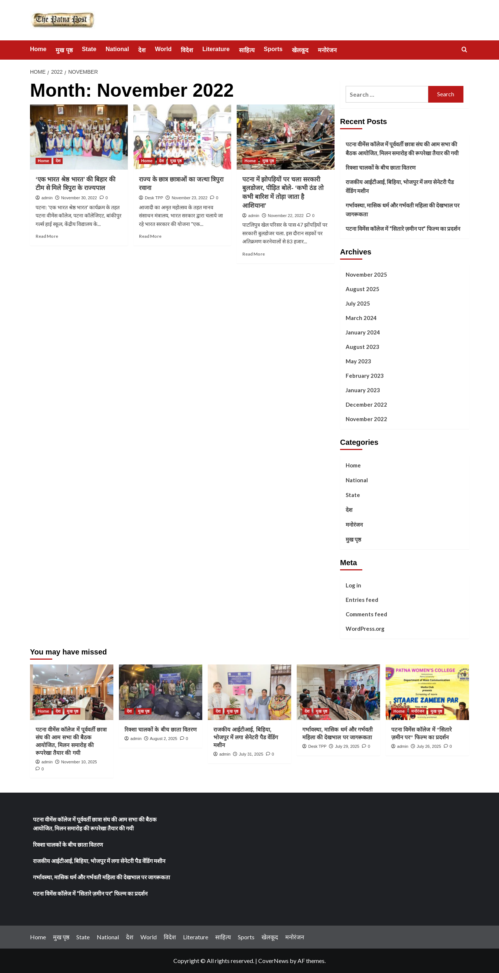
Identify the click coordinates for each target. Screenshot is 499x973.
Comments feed (366, 614)
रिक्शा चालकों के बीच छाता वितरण (381, 167)
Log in (353, 585)
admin (47, 198)
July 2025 (358, 303)
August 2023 (362, 346)
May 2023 (358, 361)
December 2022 (366, 404)
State (89, 49)
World (163, 49)
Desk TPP (154, 198)
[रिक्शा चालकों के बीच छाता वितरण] (160, 692)
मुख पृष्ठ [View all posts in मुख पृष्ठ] (176, 161)
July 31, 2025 (251, 754)
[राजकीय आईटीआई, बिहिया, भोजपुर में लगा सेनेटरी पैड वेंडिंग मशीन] (249, 692)
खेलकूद (300, 50)
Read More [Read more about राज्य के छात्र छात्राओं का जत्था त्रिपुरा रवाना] (150, 236)
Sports (273, 49)
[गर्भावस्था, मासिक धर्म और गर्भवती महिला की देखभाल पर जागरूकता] (338, 692)
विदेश (187, 50)
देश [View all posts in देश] (58, 161)
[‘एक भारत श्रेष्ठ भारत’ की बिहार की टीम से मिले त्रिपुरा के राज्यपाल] (79, 137)
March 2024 (361, 317)
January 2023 (363, 390)
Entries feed (362, 599)
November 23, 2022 (189, 198)
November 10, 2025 (79, 762)
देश (142, 50)
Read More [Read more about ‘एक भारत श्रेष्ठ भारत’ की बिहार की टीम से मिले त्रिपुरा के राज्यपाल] (47, 236)
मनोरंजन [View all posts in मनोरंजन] (417, 711)
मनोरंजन (327, 50)
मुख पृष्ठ (64, 50)
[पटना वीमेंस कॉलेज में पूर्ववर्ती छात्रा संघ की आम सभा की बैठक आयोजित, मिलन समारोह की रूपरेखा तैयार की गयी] (71, 692)
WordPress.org (365, 628)
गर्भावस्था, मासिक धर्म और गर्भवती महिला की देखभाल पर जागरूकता (402, 209)
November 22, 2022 (286, 215)
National (117, 49)
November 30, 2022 (79, 198)
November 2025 (366, 274)
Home (38, 49)
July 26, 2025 (429, 746)
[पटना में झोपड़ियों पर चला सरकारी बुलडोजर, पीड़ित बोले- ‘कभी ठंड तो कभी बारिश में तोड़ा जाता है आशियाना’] (286, 137)
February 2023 (365, 375)
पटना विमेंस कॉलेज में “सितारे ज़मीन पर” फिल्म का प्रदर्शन (403, 228)
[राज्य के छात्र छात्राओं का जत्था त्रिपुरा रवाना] (182, 137)
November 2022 (366, 419)
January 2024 (363, 332)
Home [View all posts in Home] (43, 161)
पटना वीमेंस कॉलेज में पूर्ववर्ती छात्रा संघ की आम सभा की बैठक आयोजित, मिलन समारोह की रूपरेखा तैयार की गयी (402, 148)
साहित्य (247, 50)
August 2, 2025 (163, 738)
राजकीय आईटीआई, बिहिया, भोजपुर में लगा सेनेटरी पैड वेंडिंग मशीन (400, 186)
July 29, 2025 (347, 746)
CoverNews (273, 960)
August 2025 (362, 289)
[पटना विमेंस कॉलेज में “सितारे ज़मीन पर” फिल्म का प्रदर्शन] (427, 692)
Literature (216, 49)
